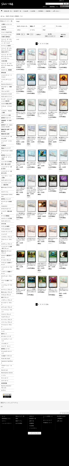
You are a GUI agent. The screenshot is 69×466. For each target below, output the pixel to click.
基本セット (4, 333)
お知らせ (31, 416)
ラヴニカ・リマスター (6, 107)
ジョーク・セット (6, 346)
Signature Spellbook (7, 362)
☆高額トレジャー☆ (6, 24)
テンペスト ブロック (6, 319)
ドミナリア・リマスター (6, 141)
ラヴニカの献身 (5, 226)
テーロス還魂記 (5, 215)
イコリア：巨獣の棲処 (6, 212)
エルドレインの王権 (6, 218)
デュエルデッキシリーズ (6, 352)
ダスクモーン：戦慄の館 (6, 87)
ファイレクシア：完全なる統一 (6, 137)
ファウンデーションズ (6, 80)
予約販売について (47, 422)
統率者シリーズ (5, 348)
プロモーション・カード (6, 366)
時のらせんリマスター (6, 188)
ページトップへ (65, 413)
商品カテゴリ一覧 (20, 416)
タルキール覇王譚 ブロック (6, 256)
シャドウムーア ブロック (6, 285)
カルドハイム (4, 191)
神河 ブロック (5, 297)
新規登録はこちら (54, 6)
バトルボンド (4, 343)
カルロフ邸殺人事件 (6, 103)
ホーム (3, 416)
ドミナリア (4, 234)
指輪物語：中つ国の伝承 (6, 121)
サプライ (3, 390)
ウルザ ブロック (5, 316)
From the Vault (5, 358)
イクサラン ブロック (6, 236)
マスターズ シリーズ (6, 231)
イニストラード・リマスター (6, 76)
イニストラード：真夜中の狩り (6, 172)
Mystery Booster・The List (6, 386)
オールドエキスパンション (6, 330)
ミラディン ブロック (6, 300)
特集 (17, 418)
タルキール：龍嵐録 (6, 69)
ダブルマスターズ (6, 208)
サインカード (4, 378)
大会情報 (31, 425)
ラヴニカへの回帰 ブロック (6, 263)
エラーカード (4, 380)
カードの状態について (48, 417)
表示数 (18, 34)
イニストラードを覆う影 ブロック (6, 247)
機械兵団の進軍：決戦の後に (6, 130)
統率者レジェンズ (6, 199)
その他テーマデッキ (6, 355)
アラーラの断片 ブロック (6, 281)
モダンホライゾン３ (6, 96)
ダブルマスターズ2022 (7, 151)
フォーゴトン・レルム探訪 (6, 176)
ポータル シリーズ (6, 336)
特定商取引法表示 (61, 416)
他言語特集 (4, 383)
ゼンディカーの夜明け (6, 202)
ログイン (45, 6)
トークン (3, 375)
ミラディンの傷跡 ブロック (6, 272)
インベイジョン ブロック (6, 310)
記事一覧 (31, 420)
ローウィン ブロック (6, 289)
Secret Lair (4, 370)
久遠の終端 (4, 61)
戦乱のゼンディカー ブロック (6, 251)
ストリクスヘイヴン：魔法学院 (6, 183)
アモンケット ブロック (6, 240)
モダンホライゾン (6, 221)
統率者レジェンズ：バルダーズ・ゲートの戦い (6, 157)
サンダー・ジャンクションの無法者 (6, 100)
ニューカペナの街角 (6, 161)
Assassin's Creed (6, 93)
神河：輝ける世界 (6, 164)
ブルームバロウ (5, 91)
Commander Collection (7, 195)
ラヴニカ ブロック (6, 294)
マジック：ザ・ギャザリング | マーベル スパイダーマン (6, 56)
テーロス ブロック (6, 260)
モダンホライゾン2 (6, 180)
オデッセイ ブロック (6, 307)
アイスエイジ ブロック (6, 325)
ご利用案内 (59, 418)
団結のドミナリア (6, 148)
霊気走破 (3, 72)
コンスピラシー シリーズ (6, 339)
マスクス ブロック (6, 314)
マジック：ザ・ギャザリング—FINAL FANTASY (7, 65)
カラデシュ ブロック (6, 244)
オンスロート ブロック (6, 303)
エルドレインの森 (6, 115)
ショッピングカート (7, 423)
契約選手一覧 (32, 418)
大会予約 (3, 27)
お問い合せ (59, 420)
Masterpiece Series (7, 372)
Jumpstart (4, 206)
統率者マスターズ (6, 117)
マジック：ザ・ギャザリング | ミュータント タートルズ (6, 41)
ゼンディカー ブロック (6, 277)
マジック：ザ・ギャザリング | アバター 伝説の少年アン (6, 50)
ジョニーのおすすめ (6, 32)
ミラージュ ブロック (6, 322)
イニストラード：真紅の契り (6, 167)
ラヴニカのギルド (6, 229)
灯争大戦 (3, 223)
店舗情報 (31, 423)
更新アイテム (19, 420)
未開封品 (3, 29)
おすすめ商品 (19, 423)
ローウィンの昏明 (6, 45)
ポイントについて (47, 420)
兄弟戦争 (3, 145)
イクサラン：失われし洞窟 (6, 111)
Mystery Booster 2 (6, 84)
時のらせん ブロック (6, 292)
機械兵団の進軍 (5, 133)
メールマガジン (33, 428)
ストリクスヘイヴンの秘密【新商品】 (6, 35)
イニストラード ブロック (6, 268)
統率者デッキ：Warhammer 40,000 (6, 125)
